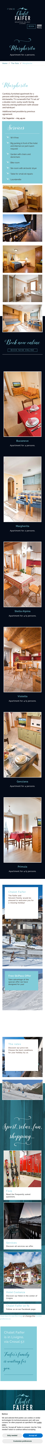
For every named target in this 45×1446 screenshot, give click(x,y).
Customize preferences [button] (22, 1441)
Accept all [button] (33, 1435)
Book (31, 26)
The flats (15, 63)
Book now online (22, 350)
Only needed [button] (12, 1435)
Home (5, 63)
